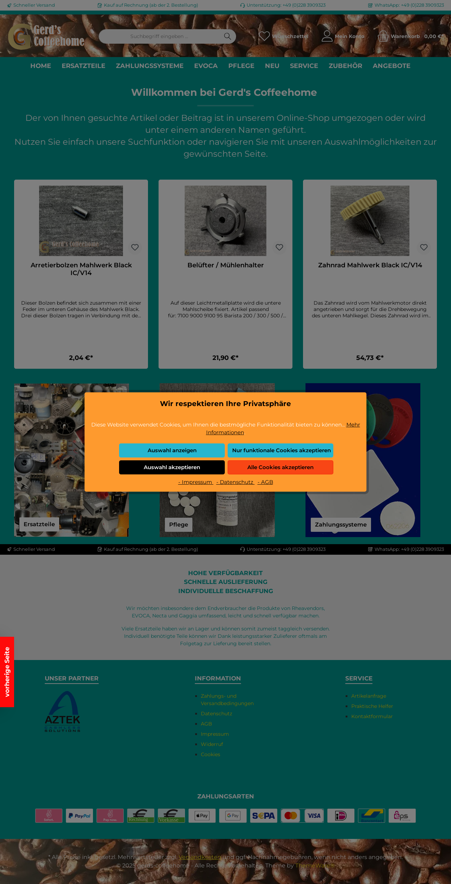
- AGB (265, 482)
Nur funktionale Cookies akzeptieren (281, 450)
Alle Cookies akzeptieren (280, 467)
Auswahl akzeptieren (172, 467)
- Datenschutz (235, 482)
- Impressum (196, 482)
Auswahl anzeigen (172, 450)
